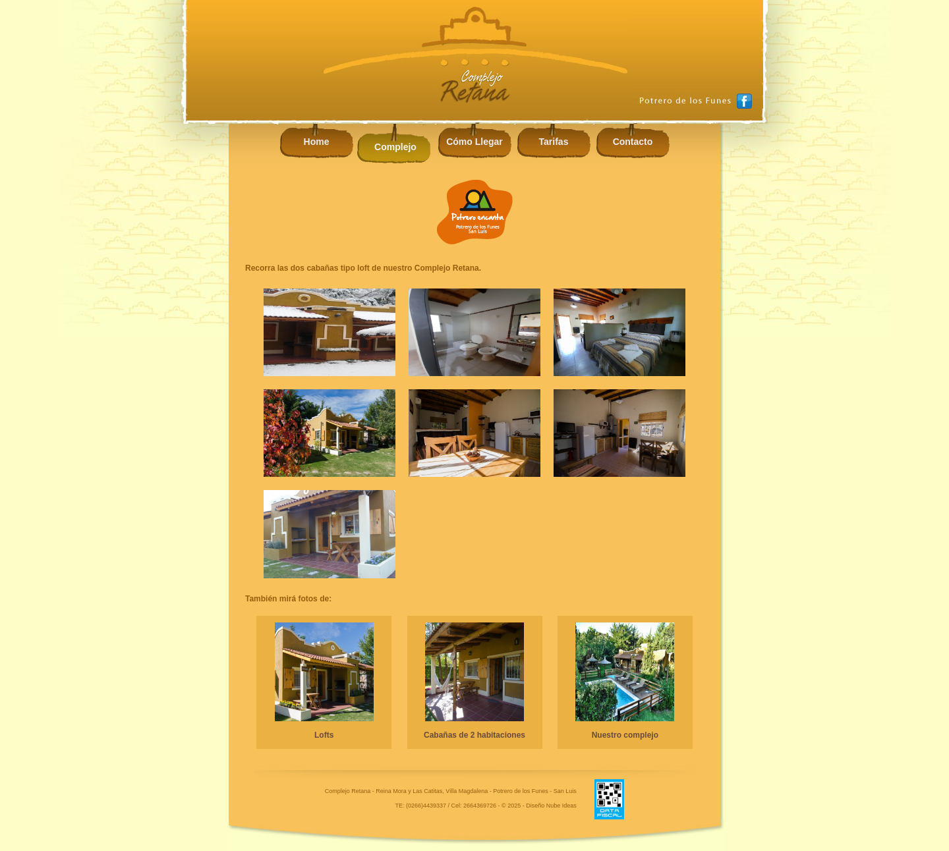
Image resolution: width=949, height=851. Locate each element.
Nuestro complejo (625, 735)
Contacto (633, 141)
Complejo (395, 147)
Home (317, 141)
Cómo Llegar (474, 141)
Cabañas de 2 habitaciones (474, 735)
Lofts (323, 735)
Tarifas (554, 141)
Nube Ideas (561, 805)
